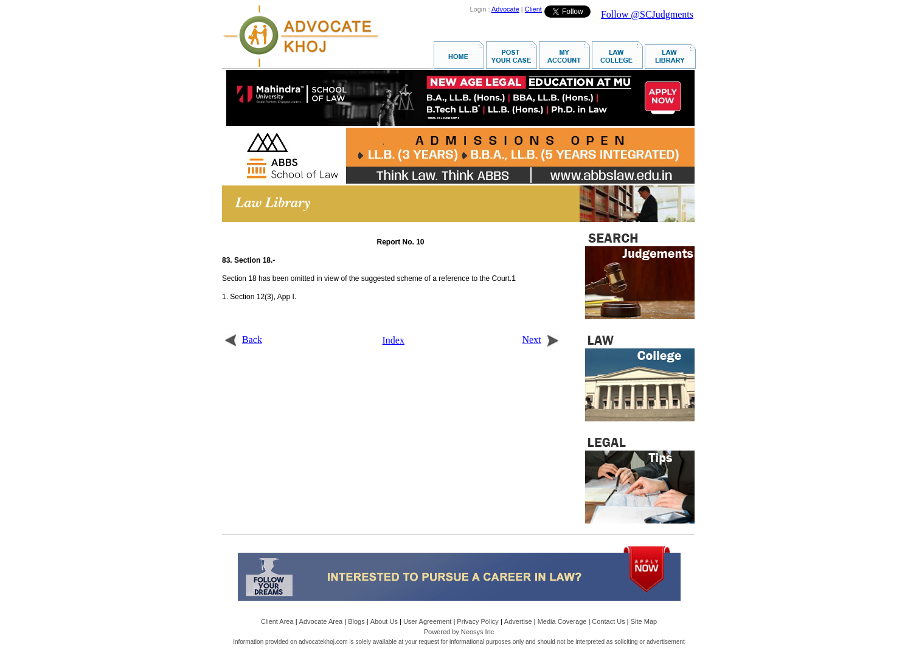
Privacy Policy (477, 621)
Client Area (277, 621)
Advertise (518, 621)
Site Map (644, 621)
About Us (384, 621)
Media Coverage (562, 621)
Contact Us (608, 621)
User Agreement (427, 621)
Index (393, 340)
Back (243, 339)
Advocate (505, 9)
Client (533, 9)
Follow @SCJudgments (647, 14)
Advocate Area (321, 621)
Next (541, 339)
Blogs (356, 621)
